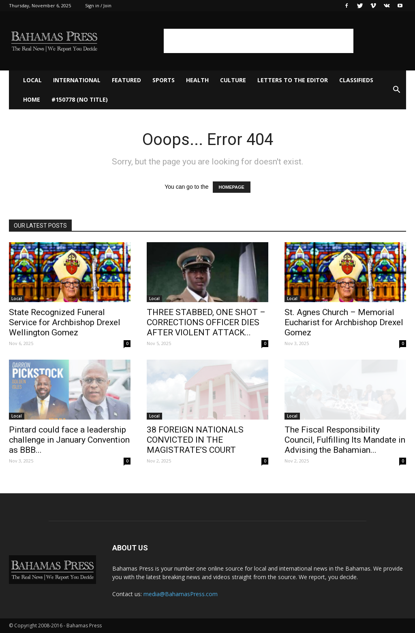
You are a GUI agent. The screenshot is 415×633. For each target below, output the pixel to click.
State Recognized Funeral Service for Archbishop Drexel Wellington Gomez (64, 322)
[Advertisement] (258, 41)
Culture (233, 80)
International (77, 80)
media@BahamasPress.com (180, 594)
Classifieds (356, 80)
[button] (396, 90)
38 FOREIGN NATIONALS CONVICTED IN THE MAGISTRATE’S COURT (195, 440)
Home (31, 99)
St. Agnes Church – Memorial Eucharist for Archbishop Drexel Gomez (344, 322)
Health (197, 80)
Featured (126, 80)
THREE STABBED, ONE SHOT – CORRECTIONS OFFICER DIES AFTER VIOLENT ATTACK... (206, 322)
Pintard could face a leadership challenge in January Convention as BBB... (69, 440)
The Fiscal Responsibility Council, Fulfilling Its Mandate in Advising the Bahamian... (345, 440)
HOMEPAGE (231, 187)
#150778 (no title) (79, 99)
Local (32, 80)
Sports (163, 80)
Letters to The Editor (292, 80)
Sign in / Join (98, 5)
